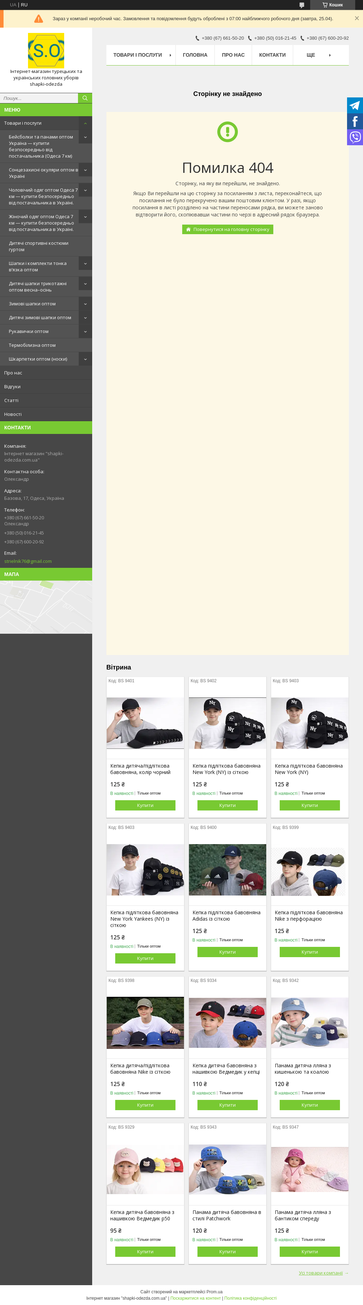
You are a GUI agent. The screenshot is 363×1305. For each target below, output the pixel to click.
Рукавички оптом (29, 331)
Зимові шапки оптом (32, 303)
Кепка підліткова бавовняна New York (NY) (309, 769)
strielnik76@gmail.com (28, 561)
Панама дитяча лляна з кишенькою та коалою (303, 1068)
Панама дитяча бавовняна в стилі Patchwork (226, 1215)
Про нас (13, 372)
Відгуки (12, 386)
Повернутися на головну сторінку (231, 229)
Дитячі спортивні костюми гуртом (38, 246)
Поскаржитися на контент (196, 1298)
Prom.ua (215, 1291)
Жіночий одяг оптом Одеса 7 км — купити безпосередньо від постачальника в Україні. (41, 222)
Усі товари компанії (321, 1273)
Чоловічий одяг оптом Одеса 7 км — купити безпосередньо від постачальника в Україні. (43, 196)
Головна (195, 55)
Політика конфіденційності (250, 1298)
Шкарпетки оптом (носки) (38, 359)
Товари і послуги (22, 123)
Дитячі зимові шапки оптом (40, 317)
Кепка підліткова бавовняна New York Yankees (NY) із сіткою (144, 918)
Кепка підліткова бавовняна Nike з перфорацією (309, 915)
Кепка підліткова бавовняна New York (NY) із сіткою (226, 769)
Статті (11, 400)
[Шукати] (85, 98)
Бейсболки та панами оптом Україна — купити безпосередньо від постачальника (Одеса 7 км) (41, 146)
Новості (13, 414)
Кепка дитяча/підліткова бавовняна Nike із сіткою (140, 1068)
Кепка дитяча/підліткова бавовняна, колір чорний (140, 769)
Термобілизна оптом (32, 345)
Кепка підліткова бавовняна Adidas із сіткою (226, 915)
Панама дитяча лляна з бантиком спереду (303, 1215)
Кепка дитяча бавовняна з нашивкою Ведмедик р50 (142, 1215)
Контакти (272, 55)
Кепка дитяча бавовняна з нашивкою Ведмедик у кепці (226, 1068)
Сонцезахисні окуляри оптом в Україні (43, 172)
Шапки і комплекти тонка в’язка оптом (38, 266)
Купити (145, 805)
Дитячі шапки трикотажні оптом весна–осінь (38, 286)
